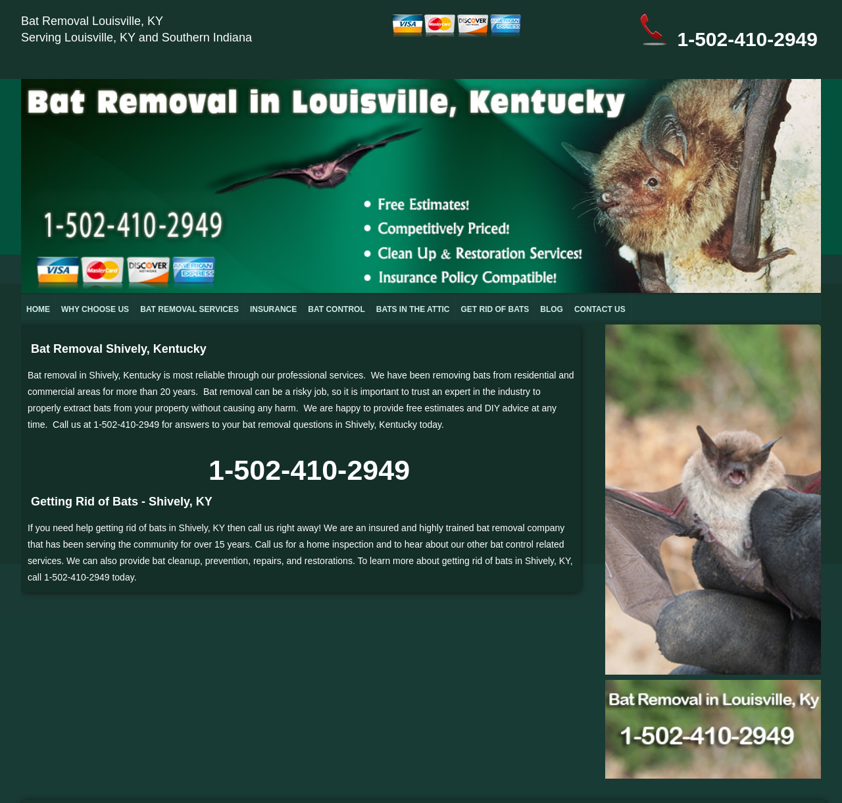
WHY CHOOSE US (95, 309)
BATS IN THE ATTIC (413, 309)
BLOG (551, 309)
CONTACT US (600, 309)
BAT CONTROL (336, 309)
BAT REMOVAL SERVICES (189, 309)
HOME (38, 309)
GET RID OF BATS (495, 309)
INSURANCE (273, 309)
